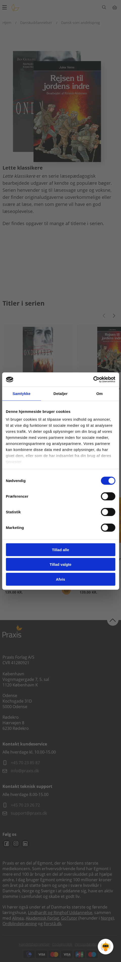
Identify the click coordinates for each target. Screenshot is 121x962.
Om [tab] (99, 393)
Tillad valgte (60, 564)
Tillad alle (60, 549)
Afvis (60, 579)
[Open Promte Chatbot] (105, 946)
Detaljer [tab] (61, 393)
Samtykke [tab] (22, 393)
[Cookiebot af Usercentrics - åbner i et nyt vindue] (93, 379)
